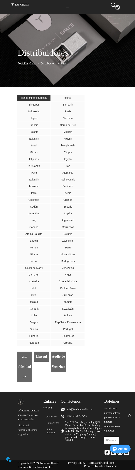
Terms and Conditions (101, 462)
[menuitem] (67, 7)
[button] (67, 7)
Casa (32, 63)
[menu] (67, 7)
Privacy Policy (76, 462)
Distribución (48, 63)
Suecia (64, 63)
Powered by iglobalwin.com (100, 466)
